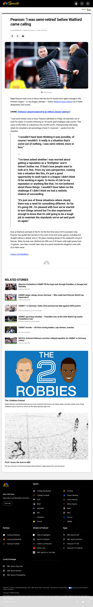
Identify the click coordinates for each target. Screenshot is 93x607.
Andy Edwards (16, 30)
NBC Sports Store (37, 587)
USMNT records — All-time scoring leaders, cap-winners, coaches (46, 327)
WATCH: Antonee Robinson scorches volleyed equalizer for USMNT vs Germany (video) (52, 339)
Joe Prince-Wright (36, 310)
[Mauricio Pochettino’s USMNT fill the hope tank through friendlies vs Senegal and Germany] (11, 286)
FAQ (29, 587)
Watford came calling (63, 102)
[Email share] (23, 36)
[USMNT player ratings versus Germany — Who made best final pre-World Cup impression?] (11, 297)
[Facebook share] (12, 36)
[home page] (11, 3)
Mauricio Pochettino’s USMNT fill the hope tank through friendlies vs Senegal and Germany (52, 285)
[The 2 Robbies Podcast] (46, 374)
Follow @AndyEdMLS (19, 254)
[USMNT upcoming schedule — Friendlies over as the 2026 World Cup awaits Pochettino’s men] (11, 319)
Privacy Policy (63, 587)
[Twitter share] (18, 36)
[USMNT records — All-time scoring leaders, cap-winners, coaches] (11, 329)
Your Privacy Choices (79, 587)
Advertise (5, 587)
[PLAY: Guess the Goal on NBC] (46, 436)
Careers (12, 587)
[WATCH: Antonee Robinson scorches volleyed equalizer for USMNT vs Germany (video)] (11, 340)
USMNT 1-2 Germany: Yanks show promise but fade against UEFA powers (49, 306)
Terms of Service (15, 589)
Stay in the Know (8, 494)
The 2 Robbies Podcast (15, 400)
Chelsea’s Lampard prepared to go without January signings (43, 112)
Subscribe (8, 503)
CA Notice (6, 589)
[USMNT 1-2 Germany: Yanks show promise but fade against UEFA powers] (11, 308)
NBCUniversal (15, 593)
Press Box (46, 587)
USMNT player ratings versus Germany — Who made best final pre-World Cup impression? (51, 296)
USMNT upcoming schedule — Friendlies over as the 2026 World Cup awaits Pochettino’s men (50, 318)
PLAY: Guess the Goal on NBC (18, 462)
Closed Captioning (21, 587)
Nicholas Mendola (24, 289)
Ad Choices (54, 587)
